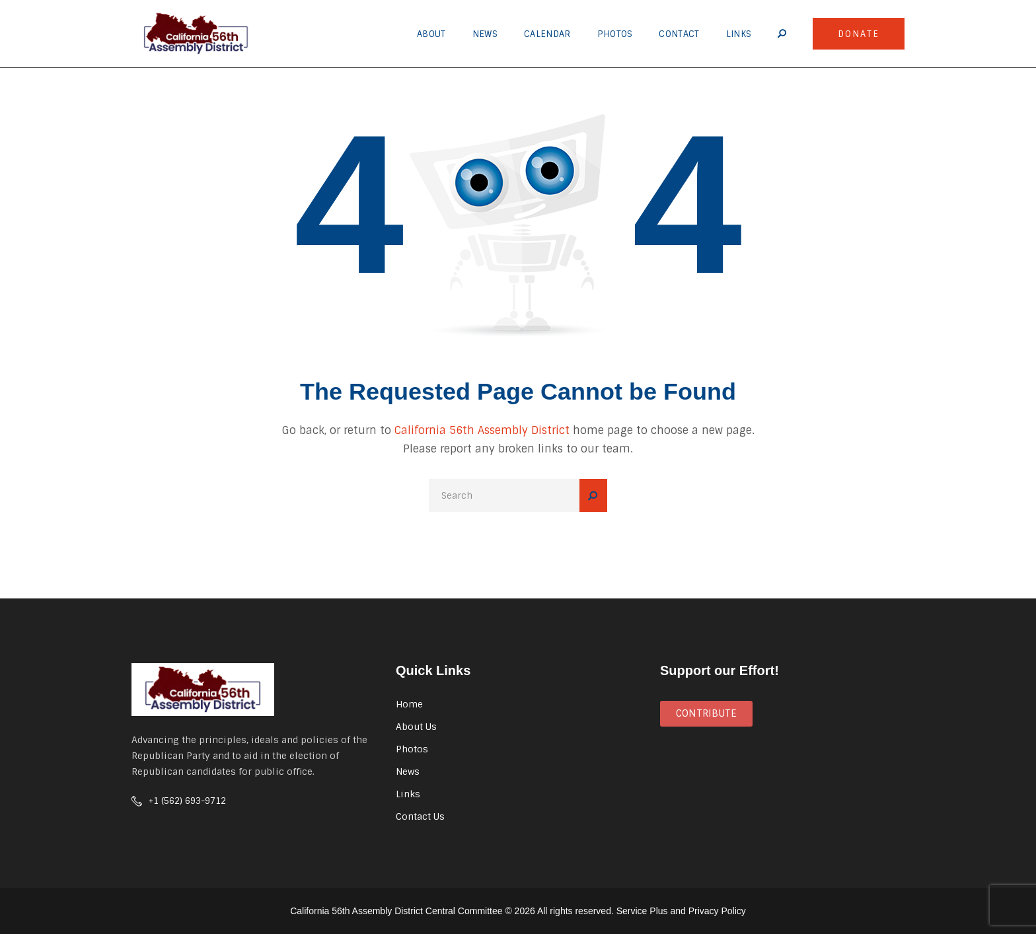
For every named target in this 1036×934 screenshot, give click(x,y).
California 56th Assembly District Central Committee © (401, 911)
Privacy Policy (717, 911)
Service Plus (642, 911)
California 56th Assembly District (482, 430)
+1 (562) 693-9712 (187, 801)
